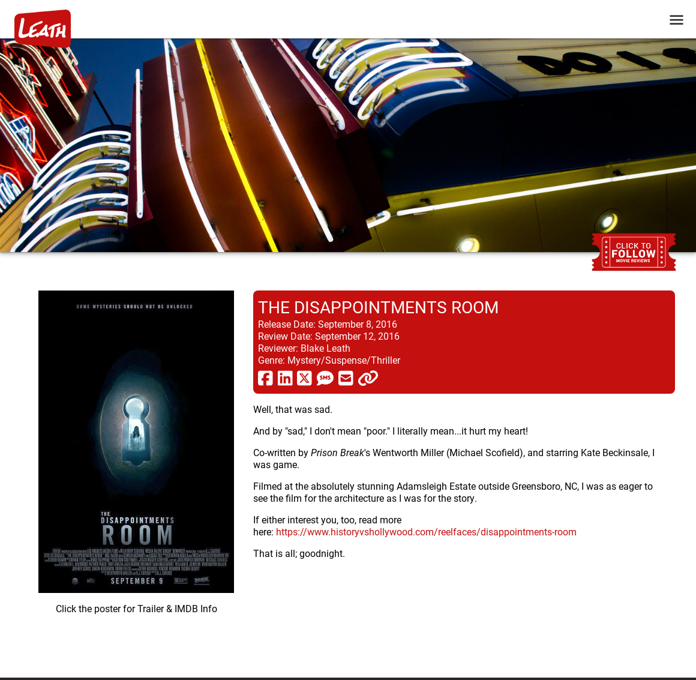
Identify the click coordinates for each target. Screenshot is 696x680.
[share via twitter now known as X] (304, 377)
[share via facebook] (265, 377)
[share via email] (345, 377)
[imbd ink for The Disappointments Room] (136, 474)
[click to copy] (368, 377)
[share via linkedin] (285, 377)
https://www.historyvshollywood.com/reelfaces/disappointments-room (426, 531)
